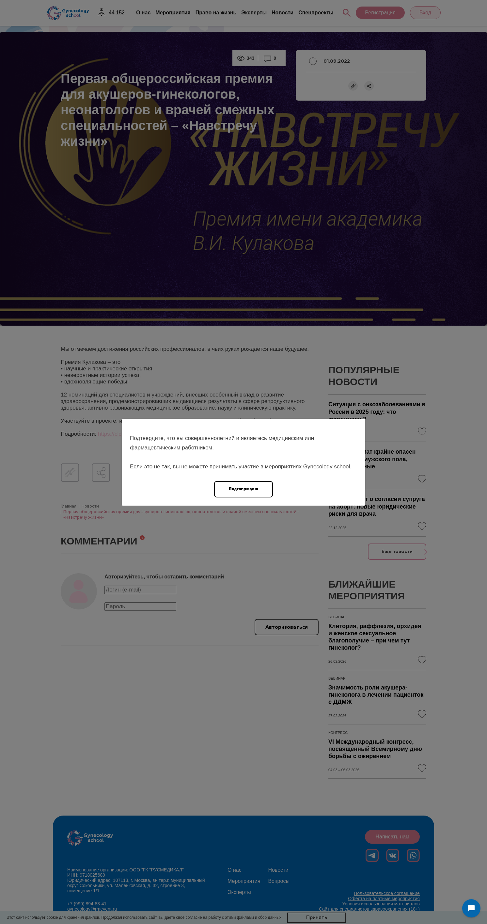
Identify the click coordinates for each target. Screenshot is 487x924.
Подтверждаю (243, 488)
